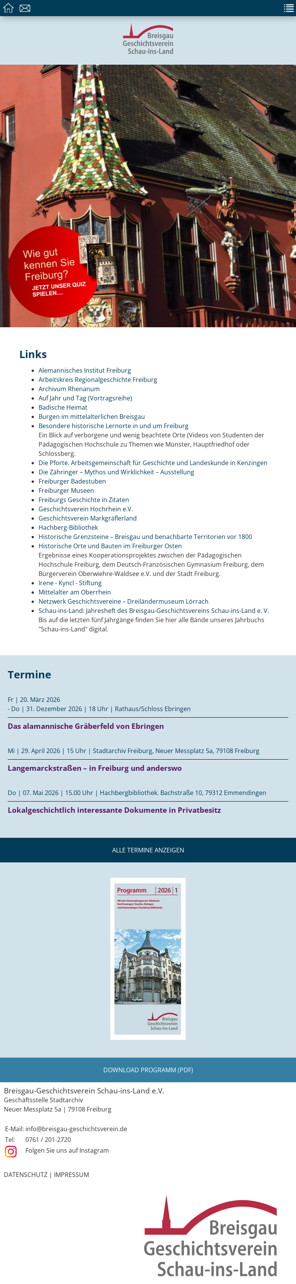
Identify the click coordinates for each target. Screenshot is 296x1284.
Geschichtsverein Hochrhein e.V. (86, 509)
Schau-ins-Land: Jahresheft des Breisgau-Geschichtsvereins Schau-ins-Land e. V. (154, 610)
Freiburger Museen (66, 490)
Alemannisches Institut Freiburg (85, 370)
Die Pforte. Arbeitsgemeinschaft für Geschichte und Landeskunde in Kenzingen (153, 463)
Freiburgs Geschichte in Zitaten (84, 500)
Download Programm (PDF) (148, 1070)
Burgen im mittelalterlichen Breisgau (92, 416)
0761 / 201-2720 (48, 1139)
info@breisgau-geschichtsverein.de (76, 1129)
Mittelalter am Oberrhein (75, 592)
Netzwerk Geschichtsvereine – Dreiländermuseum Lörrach (124, 601)
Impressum (71, 1174)
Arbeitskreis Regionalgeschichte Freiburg (98, 379)
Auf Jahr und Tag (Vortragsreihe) (85, 398)
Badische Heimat (63, 407)
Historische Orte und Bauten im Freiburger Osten (110, 546)
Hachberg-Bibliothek (68, 527)
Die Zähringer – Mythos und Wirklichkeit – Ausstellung (116, 472)
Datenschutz (25, 1174)
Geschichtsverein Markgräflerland (88, 518)
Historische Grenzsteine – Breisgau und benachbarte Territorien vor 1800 (145, 536)
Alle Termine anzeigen (148, 850)
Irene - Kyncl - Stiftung (70, 583)
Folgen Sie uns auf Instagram (67, 1150)
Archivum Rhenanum (69, 389)
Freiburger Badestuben (72, 481)
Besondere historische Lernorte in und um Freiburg (113, 426)
